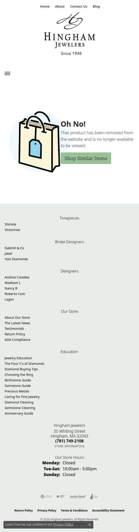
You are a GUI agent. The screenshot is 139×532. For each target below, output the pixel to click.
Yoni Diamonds (16, 259)
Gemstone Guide (18, 385)
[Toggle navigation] (7, 73)
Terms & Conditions (74, 510)
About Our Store (17, 317)
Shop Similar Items (86, 158)
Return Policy (15, 334)
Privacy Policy (46, 510)
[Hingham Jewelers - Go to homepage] (69, 35)
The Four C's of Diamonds (24, 363)
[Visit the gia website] (46, 496)
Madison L (13, 283)
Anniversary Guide (19, 413)
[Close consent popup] (89, 524)
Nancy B (11, 288)
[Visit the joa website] (94, 496)
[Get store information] (69, 446)
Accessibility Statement (108, 510)
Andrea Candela (17, 277)
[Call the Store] (69, 441)
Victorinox (12, 230)
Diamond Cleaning (19, 402)
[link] (44, 6)
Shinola (10, 224)
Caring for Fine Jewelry (22, 397)
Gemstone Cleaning (20, 408)
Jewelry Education (18, 358)
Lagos (9, 299)
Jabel (8, 253)
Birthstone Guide (18, 380)
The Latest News (17, 323)
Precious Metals (17, 391)
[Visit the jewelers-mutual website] (78, 496)
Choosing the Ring (19, 374)
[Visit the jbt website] (60, 496)
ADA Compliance (17, 339)
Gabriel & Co (14, 248)
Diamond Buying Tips (21, 369)
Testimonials (14, 328)
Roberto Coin (15, 294)
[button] (59, 6)
